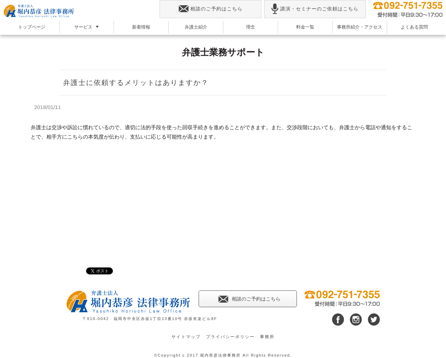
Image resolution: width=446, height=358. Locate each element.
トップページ (31, 27)
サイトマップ (186, 336)
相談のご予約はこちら (211, 8)
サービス (83, 27)
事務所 (267, 336)
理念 (250, 27)
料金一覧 (305, 27)
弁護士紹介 (196, 27)
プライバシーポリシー (230, 336)
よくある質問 (414, 27)
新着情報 (141, 27)
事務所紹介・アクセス (359, 27)
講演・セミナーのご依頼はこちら (314, 8)
